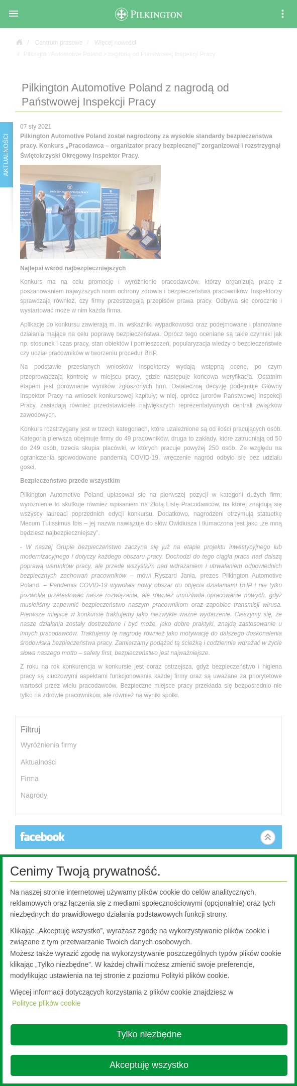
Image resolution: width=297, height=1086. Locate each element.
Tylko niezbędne (148, 1034)
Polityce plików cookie (46, 1003)
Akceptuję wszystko (149, 1065)
